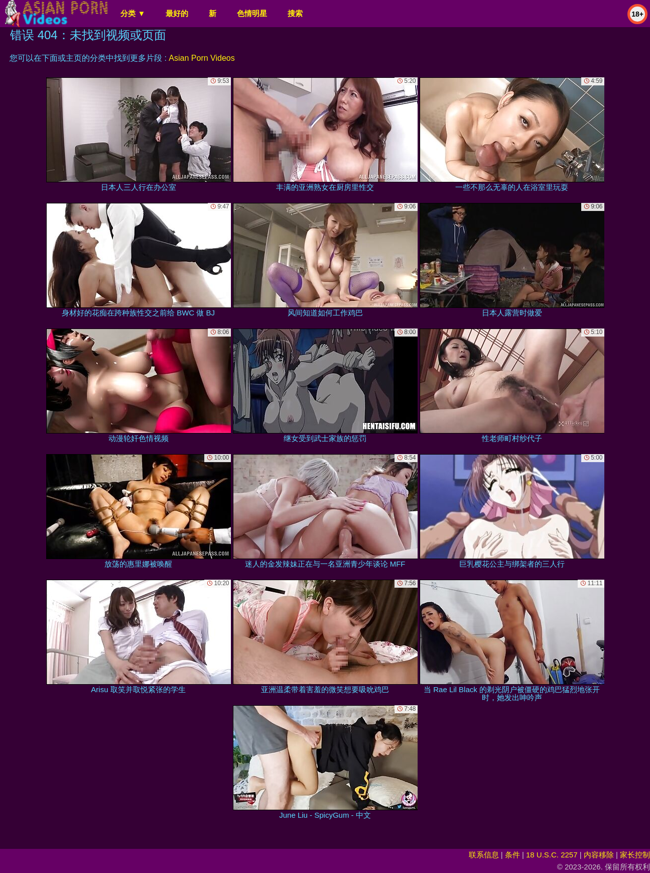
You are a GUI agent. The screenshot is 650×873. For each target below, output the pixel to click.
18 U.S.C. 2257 (552, 854)
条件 (512, 854)
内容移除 (599, 854)
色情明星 (252, 13)
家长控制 (635, 854)
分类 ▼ (132, 13)
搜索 (295, 13)
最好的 (177, 13)
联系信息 (484, 854)
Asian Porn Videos (201, 58)
